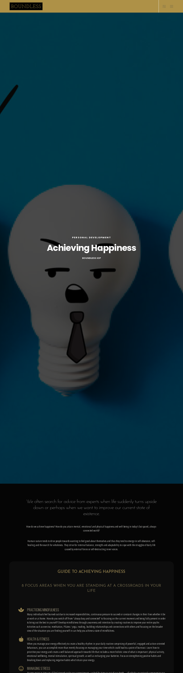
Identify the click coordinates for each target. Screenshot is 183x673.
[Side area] (162, 6)
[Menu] (170, 6)
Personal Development (91, 237)
